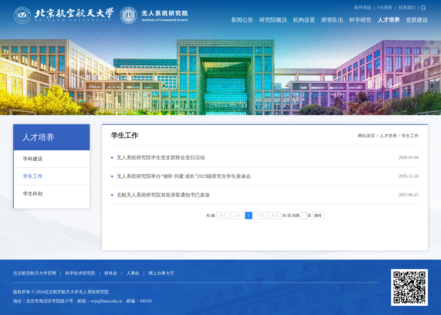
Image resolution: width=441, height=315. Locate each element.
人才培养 (389, 20)
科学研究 (360, 20)
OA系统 (385, 7)
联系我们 (407, 7)
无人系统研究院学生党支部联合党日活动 (161, 157)
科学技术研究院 (80, 273)
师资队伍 (332, 20)
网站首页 (366, 135)
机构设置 (304, 20)
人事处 (132, 273)
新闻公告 (242, 20)
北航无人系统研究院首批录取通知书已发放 (163, 194)
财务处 (110, 273)
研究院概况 (273, 20)
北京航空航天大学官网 (34, 273)
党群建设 (417, 20)
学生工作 (410, 135)
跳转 (318, 215)
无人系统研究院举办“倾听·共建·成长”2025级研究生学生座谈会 (184, 176)
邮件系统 (362, 7)
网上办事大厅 (161, 273)
